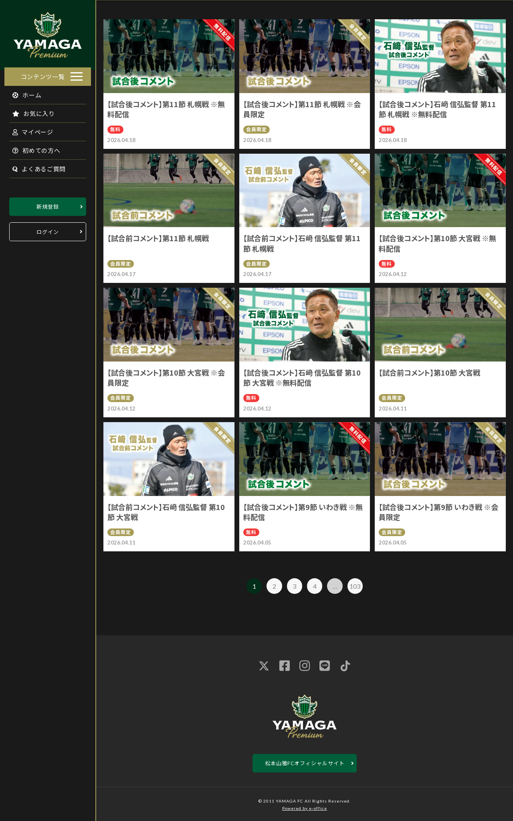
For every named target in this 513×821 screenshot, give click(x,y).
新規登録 (47, 204)
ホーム (22, 92)
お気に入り (29, 111)
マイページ (28, 129)
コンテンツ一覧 (43, 74)
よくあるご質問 (34, 166)
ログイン (47, 229)
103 (354, 586)
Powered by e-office (304, 808)
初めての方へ (32, 148)
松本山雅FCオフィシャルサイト (305, 763)
